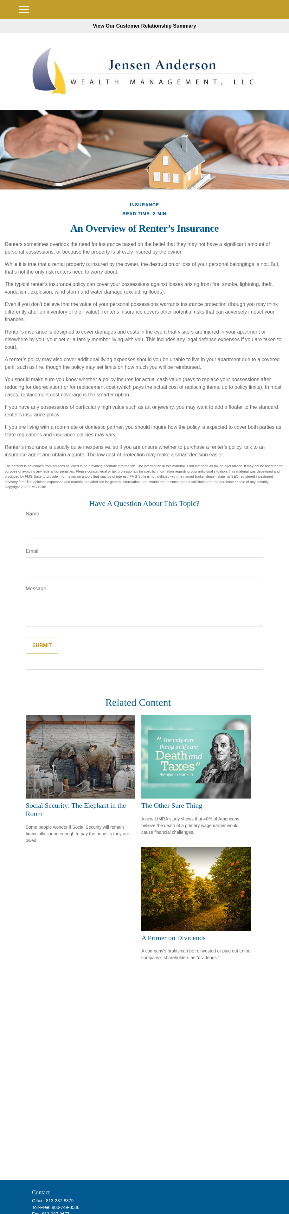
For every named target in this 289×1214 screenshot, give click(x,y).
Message (36, 588)
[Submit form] (42, 645)
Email (32, 551)
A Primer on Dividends (173, 938)
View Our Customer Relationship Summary (144, 26)
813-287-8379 (60, 1200)
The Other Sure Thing (171, 805)
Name (32, 513)
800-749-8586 (65, 1207)
